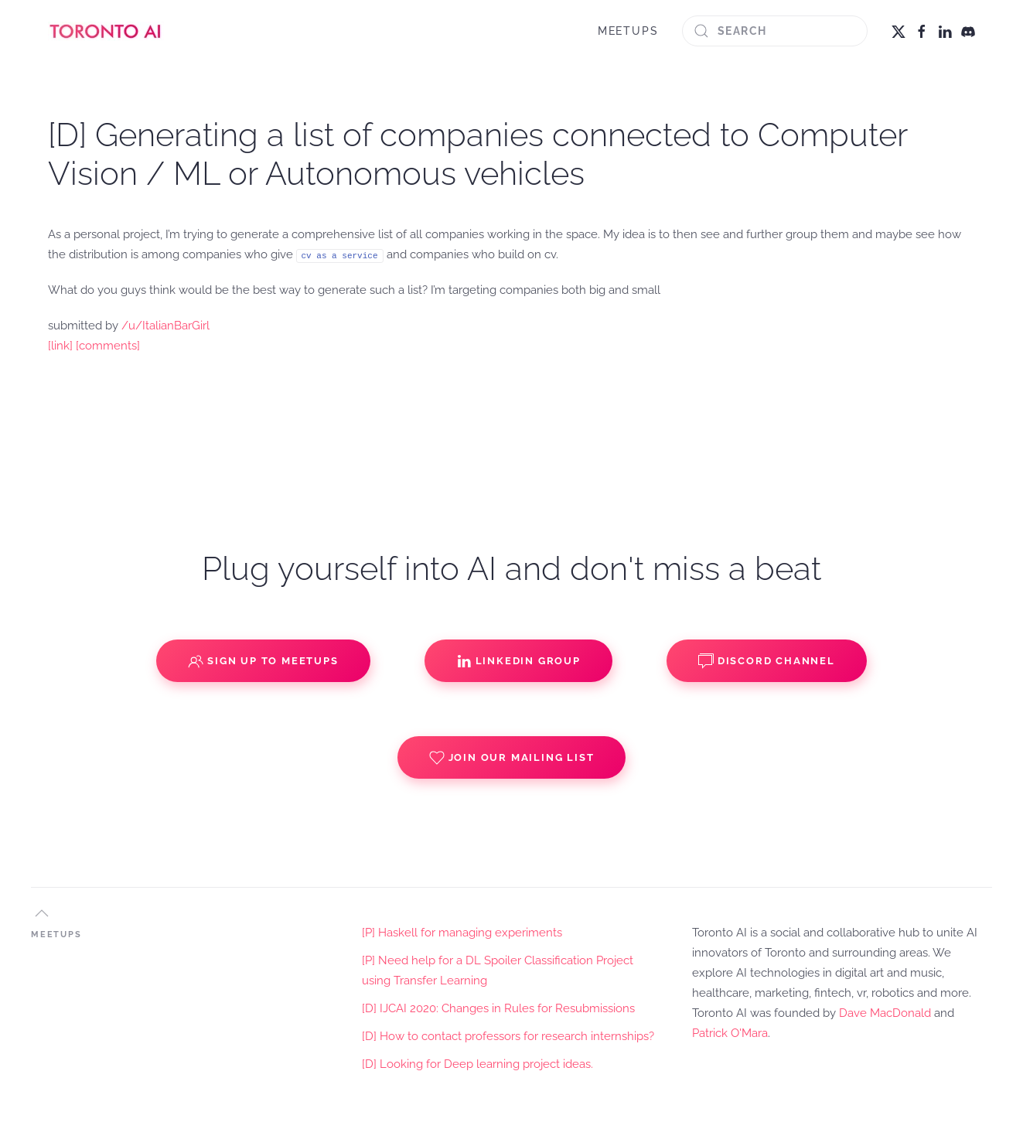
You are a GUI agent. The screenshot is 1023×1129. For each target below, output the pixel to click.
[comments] (108, 346)
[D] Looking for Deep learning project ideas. (477, 1064)
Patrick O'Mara (730, 1033)
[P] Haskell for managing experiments (462, 933)
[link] (60, 346)
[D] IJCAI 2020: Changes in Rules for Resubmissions (498, 1008)
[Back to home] (106, 31)
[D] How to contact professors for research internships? (508, 1036)
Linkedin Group (518, 661)
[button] (42, 913)
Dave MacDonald (885, 1013)
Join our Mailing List (512, 758)
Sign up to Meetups (263, 661)
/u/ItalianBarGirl (165, 326)
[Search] (775, 30)
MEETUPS (628, 31)
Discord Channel (766, 661)
